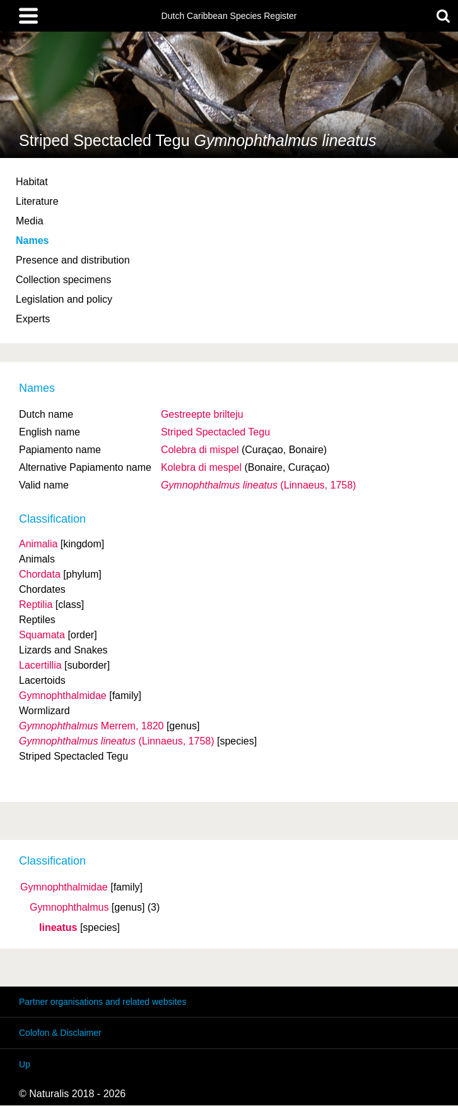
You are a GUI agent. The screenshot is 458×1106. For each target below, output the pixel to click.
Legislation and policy (64, 299)
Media (30, 221)
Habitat (32, 181)
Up (24, 1064)
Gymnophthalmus (69, 907)
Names (32, 240)
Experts (33, 318)
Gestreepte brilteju (202, 414)
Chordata (40, 574)
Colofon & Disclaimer (60, 1033)
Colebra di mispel (200, 449)
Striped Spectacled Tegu (215, 432)
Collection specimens (63, 279)
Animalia (38, 543)
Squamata (42, 634)
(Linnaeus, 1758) (258, 485)
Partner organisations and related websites (102, 1002)
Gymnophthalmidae (64, 887)
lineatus (58, 928)
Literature (37, 201)
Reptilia (35, 604)
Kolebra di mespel (201, 467)
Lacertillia (40, 665)
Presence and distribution (73, 260)
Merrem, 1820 (91, 725)
